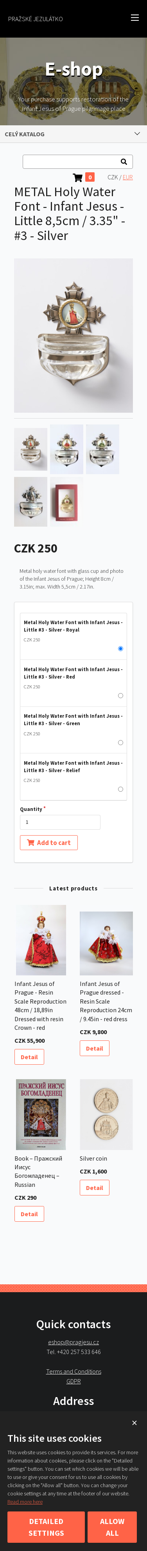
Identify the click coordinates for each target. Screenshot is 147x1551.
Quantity (31, 809)
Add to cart (49, 842)
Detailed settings (46, 1527)
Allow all (112, 1527)
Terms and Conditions (73, 1371)
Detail (29, 1057)
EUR (128, 177)
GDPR (73, 1381)
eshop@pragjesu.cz (73, 1342)
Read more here (25, 1501)
